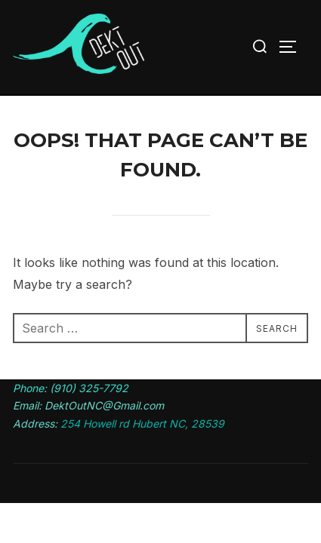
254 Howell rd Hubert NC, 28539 (142, 423)
